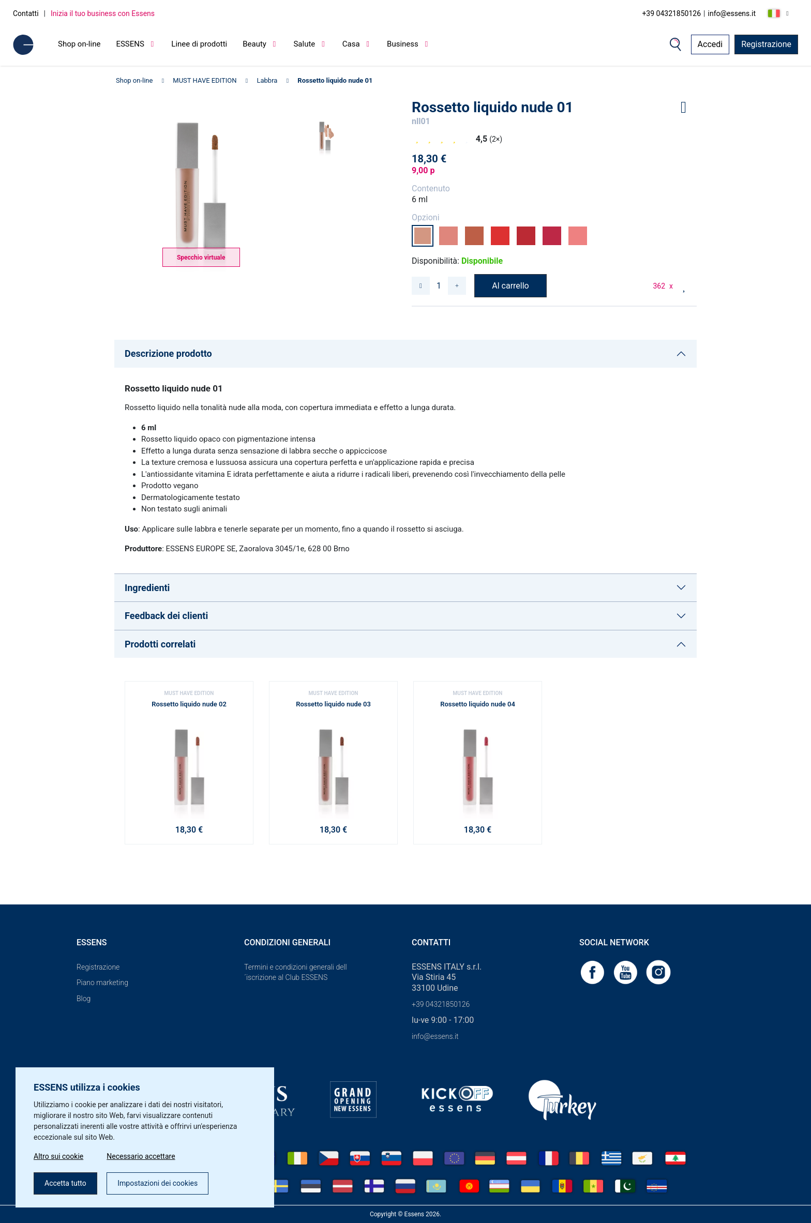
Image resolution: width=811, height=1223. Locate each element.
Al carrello (510, 286)
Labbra (267, 80)
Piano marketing (102, 982)
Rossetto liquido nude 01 (334, 80)
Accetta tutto (65, 1183)
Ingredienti (147, 587)
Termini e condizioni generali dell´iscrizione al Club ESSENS (295, 972)
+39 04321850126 (671, 13)
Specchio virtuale (201, 257)
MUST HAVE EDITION (204, 80)
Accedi (710, 44)
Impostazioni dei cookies (157, 1183)
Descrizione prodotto (168, 353)
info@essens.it (732, 13)
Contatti (26, 13)
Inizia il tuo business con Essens (103, 13)
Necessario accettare (141, 1156)
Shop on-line (79, 44)
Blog (84, 998)
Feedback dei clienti (166, 615)
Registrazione (766, 44)
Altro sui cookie (58, 1156)
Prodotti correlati (160, 644)
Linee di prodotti (199, 44)
